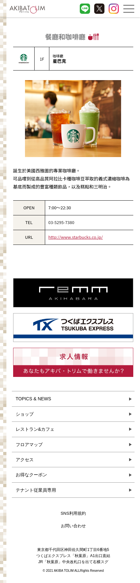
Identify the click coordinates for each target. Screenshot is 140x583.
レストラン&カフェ (35, 429)
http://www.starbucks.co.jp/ (75, 237)
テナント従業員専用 (36, 490)
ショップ (25, 414)
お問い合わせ (73, 525)
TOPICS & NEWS (33, 398)
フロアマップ (29, 444)
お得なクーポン (31, 474)
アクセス (25, 459)
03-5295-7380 (61, 222)
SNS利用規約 (73, 513)
